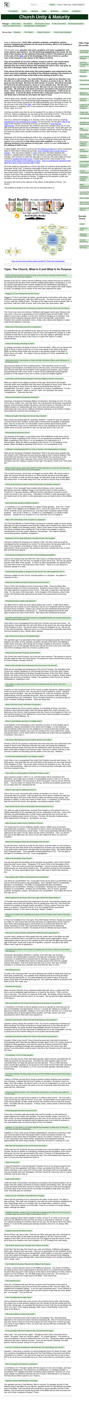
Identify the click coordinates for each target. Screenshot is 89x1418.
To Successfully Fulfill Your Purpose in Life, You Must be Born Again (29, 1331)
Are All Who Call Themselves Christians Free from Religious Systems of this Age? (34, 379)
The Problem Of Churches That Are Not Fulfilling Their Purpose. (28, 1264)
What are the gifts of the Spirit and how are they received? (26, 416)
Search (52, 4)
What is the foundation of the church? (19, 858)
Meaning (34, 11)
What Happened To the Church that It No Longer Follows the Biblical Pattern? (33, 898)
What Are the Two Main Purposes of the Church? (23, 653)
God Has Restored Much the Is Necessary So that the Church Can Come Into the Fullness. (38, 308)
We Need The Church (13, 986)
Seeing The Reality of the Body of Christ (20, 343)
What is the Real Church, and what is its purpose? (23, 704)
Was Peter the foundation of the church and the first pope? (26, 1146)
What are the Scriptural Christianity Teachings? (22, 397)
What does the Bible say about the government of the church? (27, 582)
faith (21, 56)
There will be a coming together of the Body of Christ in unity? (27, 773)
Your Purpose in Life (13, 1281)
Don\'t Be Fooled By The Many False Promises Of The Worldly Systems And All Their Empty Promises (38, 1074)
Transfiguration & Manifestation (35, 26)
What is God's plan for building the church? (21, 790)
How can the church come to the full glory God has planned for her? (29, 806)
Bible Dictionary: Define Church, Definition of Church (24, 823)
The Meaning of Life (13, 970)
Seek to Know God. (12, 1162)
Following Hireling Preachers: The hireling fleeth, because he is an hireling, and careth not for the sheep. (37, 1093)
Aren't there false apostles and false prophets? (22, 503)
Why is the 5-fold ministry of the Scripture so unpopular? (25, 520)
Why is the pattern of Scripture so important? (21, 1364)
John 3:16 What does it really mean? (18, 1297)
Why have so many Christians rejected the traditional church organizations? (32, 933)
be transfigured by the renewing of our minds (36, 121)
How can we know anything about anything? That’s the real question (38, 261)
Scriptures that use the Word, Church (19, 1231)
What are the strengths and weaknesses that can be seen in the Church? (31, 665)
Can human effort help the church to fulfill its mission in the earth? (29, 740)
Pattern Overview (43, 32)
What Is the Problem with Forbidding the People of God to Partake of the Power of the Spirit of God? (38, 915)
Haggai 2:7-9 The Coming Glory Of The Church (22, 293)
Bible (44, 11)
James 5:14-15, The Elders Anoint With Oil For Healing (25, 1196)
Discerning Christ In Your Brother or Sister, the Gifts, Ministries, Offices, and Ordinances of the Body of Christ (37, 361)
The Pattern (28, 24)
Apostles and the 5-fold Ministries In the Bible (21, 1381)
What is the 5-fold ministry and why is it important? (23, 327)
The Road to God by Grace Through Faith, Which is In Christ (27, 1245)
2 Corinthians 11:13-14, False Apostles (19, 1055)
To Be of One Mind (58, 24)
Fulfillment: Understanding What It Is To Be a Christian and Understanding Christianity (36, 449)
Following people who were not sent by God (21, 1110)
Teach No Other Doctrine (12, 26)
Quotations (76, 11)
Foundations (13, 11)
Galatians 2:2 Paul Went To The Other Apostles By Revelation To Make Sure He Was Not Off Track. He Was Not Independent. (37, 1128)
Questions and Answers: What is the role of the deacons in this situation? (31, 1020)
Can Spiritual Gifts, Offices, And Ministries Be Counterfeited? (27, 877)
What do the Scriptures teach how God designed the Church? (27, 842)
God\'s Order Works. (13, 1179)
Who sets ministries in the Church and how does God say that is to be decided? (33, 1003)
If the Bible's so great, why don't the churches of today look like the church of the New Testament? (36, 685)
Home (24, 11)
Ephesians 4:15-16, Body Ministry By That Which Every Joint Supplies (30, 538)
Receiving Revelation (75, 24)
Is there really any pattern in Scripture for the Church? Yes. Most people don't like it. (35, 572)
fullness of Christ (47, 149)
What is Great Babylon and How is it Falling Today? (24, 721)
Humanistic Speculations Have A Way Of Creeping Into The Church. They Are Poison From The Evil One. (37, 950)
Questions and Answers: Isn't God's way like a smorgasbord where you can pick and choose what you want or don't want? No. (38, 618)
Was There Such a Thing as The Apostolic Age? (22, 636)
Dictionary (54, 11)
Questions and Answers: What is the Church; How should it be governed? (31, 1036)
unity (35, 153)
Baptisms (83, 76)
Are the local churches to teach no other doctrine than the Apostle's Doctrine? (33, 484)
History (65, 11)
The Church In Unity (42, 24)
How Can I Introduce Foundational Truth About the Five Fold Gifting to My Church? (35, 1347)
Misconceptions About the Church (17, 432)
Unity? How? (16, 24)
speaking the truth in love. (23, 159)
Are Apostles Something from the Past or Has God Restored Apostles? (30, 555)
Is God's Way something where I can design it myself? (25, 756)
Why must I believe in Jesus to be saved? (20, 1314)
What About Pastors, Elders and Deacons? (21, 601)
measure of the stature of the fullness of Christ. (22, 161)
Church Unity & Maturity (62, 32)
